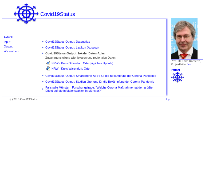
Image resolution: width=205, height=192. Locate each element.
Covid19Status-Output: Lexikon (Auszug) (71, 47)
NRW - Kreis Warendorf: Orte (70, 68)
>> (189, 64)
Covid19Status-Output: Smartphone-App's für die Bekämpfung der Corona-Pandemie (100, 75)
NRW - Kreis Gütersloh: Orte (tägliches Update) (82, 63)
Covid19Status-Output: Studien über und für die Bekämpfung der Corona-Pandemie (99, 81)
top (168, 99)
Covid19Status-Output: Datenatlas (67, 41)
